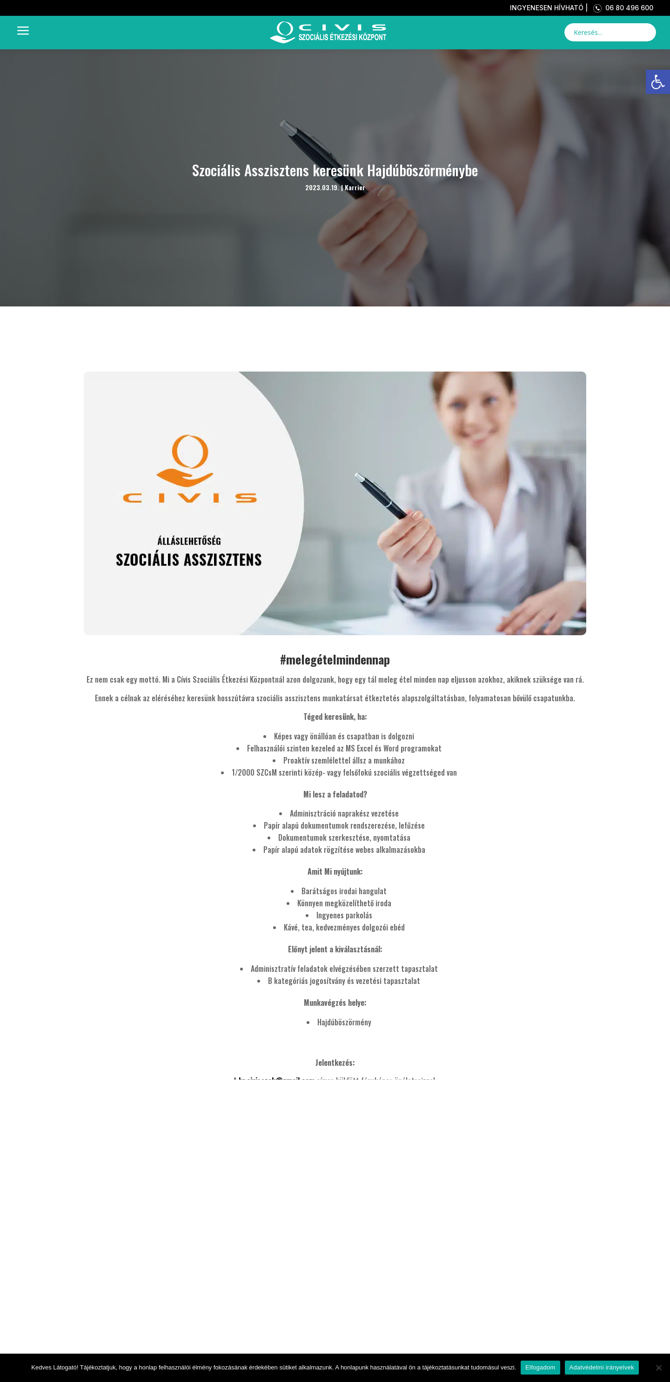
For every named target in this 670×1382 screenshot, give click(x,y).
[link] (658, 82)
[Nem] (658, 1367)
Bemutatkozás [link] (167, 1336)
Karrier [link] (355, 187)
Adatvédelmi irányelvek (602, 1367)
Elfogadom (540, 1367)
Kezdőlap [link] (136, 1303)
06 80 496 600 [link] (621, 8)
